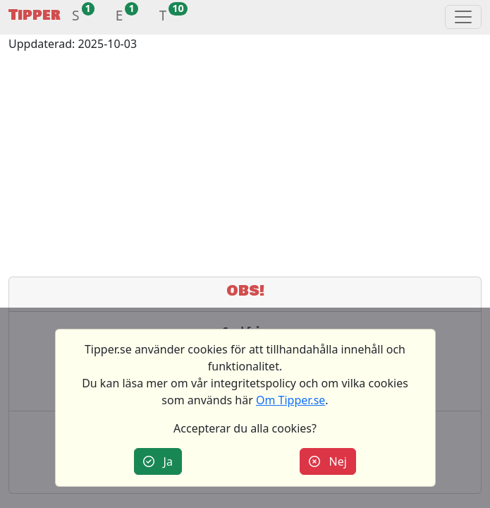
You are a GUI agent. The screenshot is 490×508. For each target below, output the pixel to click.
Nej (328, 461)
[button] (76, 17)
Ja (158, 461)
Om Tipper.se (290, 400)
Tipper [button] (34, 15)
